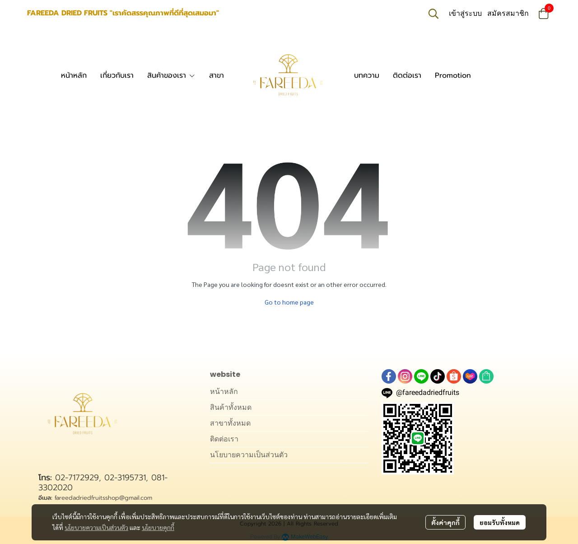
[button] (433, 13)
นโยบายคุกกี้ (158, 527)
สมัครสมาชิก (508, 13)
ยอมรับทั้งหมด (500, 522)
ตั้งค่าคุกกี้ (445, 522)
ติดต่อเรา (224, 439)
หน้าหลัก (224, 391)
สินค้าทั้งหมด (231, 407)
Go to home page (289, 302)
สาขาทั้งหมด (230, 423)
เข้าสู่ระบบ (465, 13)
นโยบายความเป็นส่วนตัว (96, 527)
